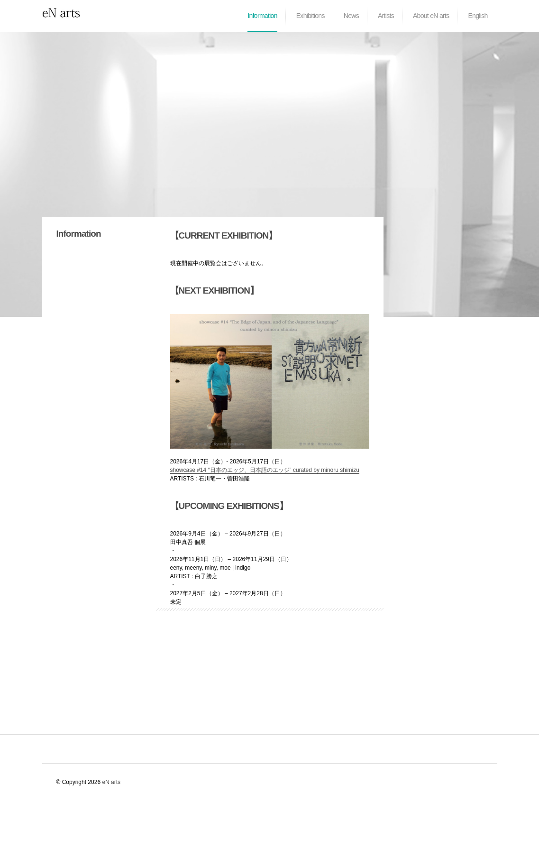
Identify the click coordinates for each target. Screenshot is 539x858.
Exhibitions (310, 15)
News (351, 15)
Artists (386, 15)
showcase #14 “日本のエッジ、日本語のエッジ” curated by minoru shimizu (264, 470)
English (477, 15)
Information (262, 15)
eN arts (111, 782)
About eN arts (431, 15)
